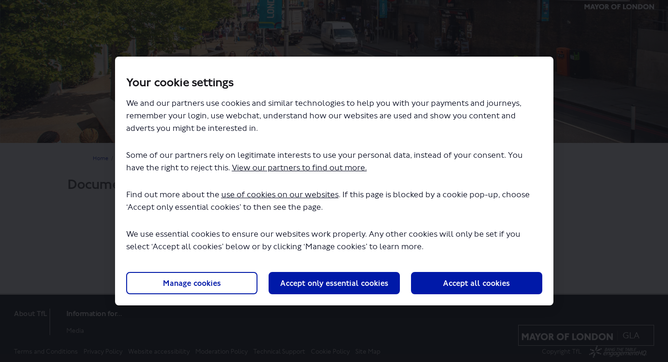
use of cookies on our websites (280, 195)
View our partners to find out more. (299, 168)
